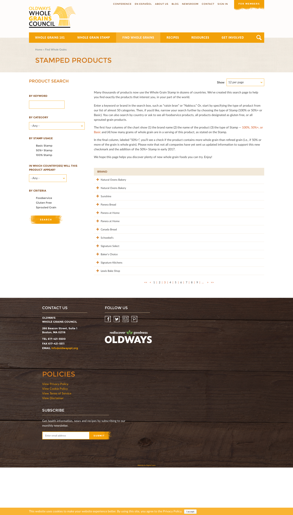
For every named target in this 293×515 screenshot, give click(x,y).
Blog (175, 3)
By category (38, 117)
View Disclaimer (53, 445)
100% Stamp (44, 155)
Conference (122, 3)
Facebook (108, 366)
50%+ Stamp (44, 150)
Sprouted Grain (46, 207)
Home (38, 49)
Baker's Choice (105, 289)
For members (249, 3)
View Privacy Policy (55, 431)
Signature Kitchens (108, 301)
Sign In (223, 3)
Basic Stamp (44, 145)
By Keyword (38, 96)
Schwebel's (103, 265)
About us (161, 3)
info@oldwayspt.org (64, 395)
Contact (208, 3)
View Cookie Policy (55, 436)
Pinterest (134, 366)
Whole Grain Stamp (93, 37)
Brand (102, 171)
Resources (200, 37)
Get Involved (233, 37)
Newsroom (190, 3)
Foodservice (44, 198)
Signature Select (106, 277)
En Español (143, 3)
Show (221, 82)
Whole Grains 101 (50, 37)
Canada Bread (105, 252)
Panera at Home (106, 228)
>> (212, 329)
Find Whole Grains (138, 37)
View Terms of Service (56, 440)
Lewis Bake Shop (107, 314)
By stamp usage (41, 138)
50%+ (255, 171)
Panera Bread (105, 216)
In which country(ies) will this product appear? (53, 167)
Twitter (117, 366)
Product (139, 171)
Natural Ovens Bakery (110, 179)
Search (259, 37)
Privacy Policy (172, 511)
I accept (190, 511)
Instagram (126, 366)
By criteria (37, 190)
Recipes (173, 37)
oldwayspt (128, 385)
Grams (237, 171)
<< (145, 329)
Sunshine (102, 204)
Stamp (216, 171)
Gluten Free (44, 202)
